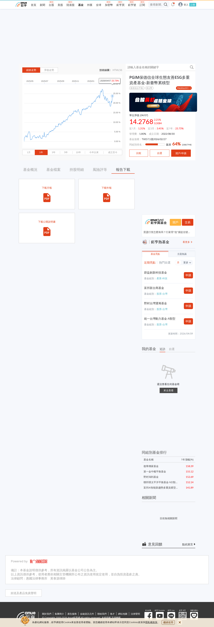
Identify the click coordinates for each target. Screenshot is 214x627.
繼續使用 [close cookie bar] (168, 622)
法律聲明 (135, 613)
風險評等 (100, 169)
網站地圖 (122, 613)
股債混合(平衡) (136, 88)
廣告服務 (72, 613)
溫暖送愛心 (194, 616)
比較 (138, 153)
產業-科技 (162, 278)
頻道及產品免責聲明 (23, 593)
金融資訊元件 (87, 613)
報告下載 (123, 169)
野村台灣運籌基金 (155, 303)
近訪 (162, 349)
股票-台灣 (162, 293)
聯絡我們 (102, 613)
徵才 (112, 613)
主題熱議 (182, 254)
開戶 (175, 222)
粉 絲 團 (148, 616)
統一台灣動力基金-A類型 (159, 319)
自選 (172, 349)
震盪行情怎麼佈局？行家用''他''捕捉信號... (166, 232)
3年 (53, 152)
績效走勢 (31, 70)
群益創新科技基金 (155, 272)
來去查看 (169, 390)
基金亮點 (155, 254)
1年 (41, 152)
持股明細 (77, 169)
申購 (188, 275)
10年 (78, 152)
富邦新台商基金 (154, 288)
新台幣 (149, 88)
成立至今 (112, 152)
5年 (66, 152)
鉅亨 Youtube (160, 616)
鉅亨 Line (171, 616)
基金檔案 (53, 169)
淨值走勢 (49, 70)
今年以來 (94, 152)
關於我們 (46, 613)
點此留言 (187, 544)
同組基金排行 (183, 88)
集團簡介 (59, 613)
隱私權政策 (151, 622)
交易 (187, 222)
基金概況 (30, 169)
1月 (28, 152)
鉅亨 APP (183, 616)
